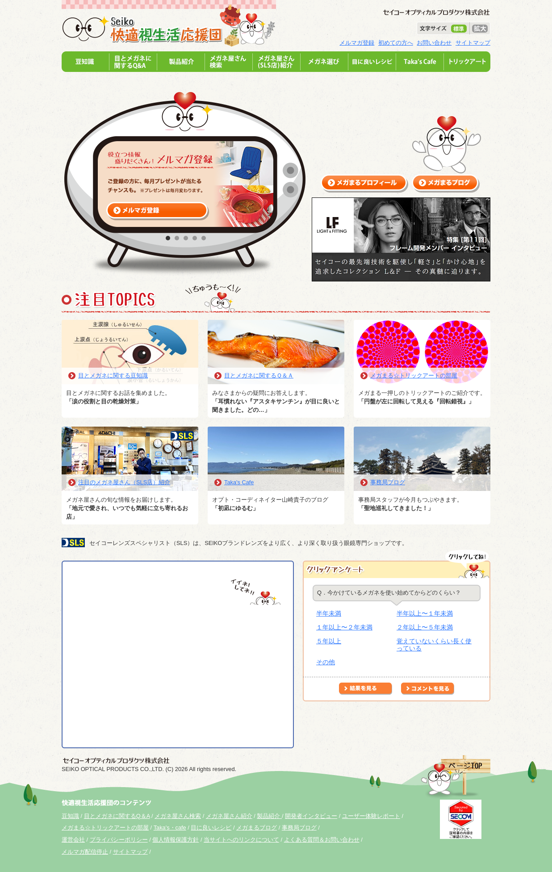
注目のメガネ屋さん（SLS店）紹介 (124, 482)
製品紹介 (269, 816)
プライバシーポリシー (119, 839)
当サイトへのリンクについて (241, 839)
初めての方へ (395, 42)
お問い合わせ (434, 42)
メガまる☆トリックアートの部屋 (413, 375)
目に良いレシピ (211, 827)
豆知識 (70, 816)
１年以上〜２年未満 (344, 627)
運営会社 (73, 839)
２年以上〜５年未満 (425, 627)
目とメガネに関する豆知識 (113, 375)
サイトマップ (473, 42)
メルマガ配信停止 (85, 851)
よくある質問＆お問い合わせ (322, 839)
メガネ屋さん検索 (178, 816)
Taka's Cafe (239, 482)
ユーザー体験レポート (371, 816)
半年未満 (328, 613)
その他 (325, 662)
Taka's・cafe (170, 827)
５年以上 (328, 641)
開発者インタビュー (311, 816)
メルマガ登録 (356, 42)
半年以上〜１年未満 (425, 613)
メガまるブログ (256, 827)
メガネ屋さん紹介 (229, 816)
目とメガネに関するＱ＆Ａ (258, 375)
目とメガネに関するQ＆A (117, 816)
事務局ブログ (387, 482)
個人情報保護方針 (175, 839)
